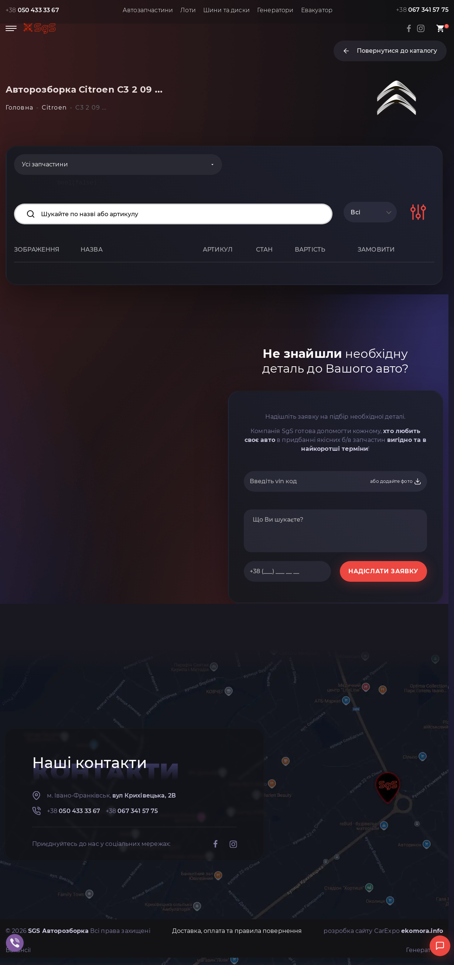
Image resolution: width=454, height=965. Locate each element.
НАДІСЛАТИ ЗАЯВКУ (383, 571)
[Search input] (173, 214)
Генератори (275, 10)
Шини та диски (226, 10)
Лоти (188, 10)
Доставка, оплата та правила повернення (237, 930)
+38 (32, 10)
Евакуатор (316, 10)
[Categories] (118, 164)
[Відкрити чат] (440, 945)
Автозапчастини (148, 10)
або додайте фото (395, 481)
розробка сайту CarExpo (383, 930)
